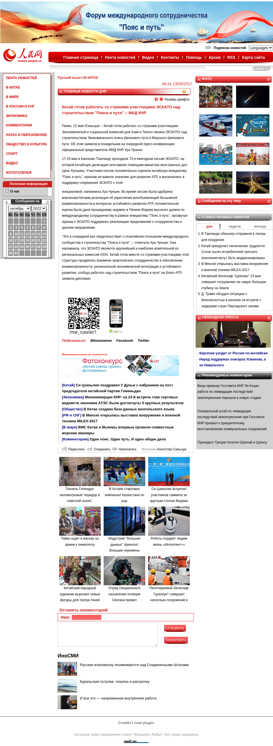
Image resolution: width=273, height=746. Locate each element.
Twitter (143, 340)
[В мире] (69, 427)
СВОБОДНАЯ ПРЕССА (220, 317)
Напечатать (124, 449)
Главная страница (80, 57)
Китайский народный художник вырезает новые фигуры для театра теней (80, 594)
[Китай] (68, 385)
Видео (148, 57)
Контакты (170, 57)
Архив (214, 57)
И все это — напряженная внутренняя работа (118, 698)
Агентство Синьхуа (171, 449)
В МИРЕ (12, 97)
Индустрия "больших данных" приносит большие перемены (124, 544)
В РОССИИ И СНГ (20, 106)
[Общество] (72, 409)
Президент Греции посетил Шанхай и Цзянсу (232, 442)
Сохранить (98, 449)
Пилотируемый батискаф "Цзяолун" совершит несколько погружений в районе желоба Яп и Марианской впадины (168, 600)
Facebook (124, 340)
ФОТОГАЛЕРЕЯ (18, 173)
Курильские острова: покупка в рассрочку (114, 681)
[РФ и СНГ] (72, 415)
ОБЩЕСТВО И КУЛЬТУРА (26, 144)
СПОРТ (12, 154)
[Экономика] (73, 397)
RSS (231, 57)
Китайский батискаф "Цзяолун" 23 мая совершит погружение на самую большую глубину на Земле (233, 282)
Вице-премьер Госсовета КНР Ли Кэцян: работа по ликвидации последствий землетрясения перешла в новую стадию (229, 392)
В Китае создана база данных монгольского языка (128, 409)
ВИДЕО (12, 163)
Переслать (73, 449)
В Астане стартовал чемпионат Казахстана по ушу (124, 495)
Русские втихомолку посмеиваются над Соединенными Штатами (134, 665)
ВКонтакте (101, 340)
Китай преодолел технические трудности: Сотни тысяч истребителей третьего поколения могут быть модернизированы (233, 252)
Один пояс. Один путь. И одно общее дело (128, 439)
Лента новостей (120, 57)
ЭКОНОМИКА (17, 116)
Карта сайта (253, 57)
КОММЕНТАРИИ (19, 125)
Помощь (194, 57)
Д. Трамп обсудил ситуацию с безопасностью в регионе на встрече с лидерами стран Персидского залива (231, 300)
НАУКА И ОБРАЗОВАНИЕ (26, 135)
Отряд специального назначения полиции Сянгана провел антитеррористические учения (124, 600)
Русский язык (69, 78)
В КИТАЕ (13, 87)
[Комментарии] (75, 439)
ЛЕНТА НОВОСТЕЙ (21, 78)
